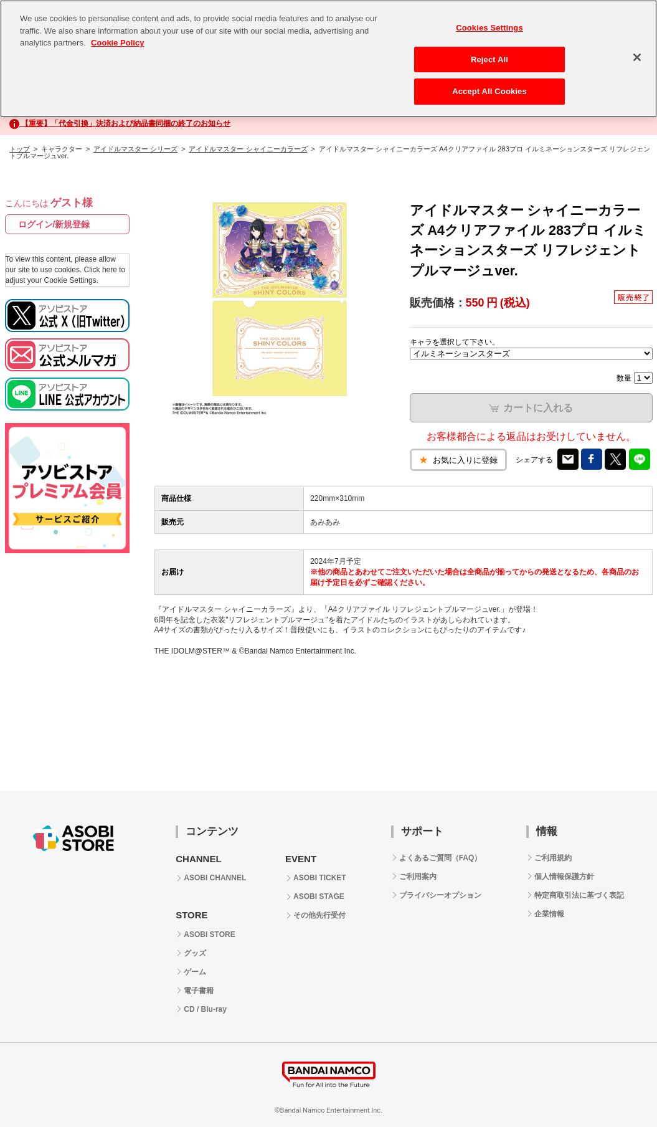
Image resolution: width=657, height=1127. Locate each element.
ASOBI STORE (209, 934)
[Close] (637, 57)
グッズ (195, 953)
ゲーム (195, 972)
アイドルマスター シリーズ (135, 149)
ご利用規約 (553, 858)
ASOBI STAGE (318, 896)
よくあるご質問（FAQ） (440, 858)
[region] (328, 58)
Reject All (489, 59)
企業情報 (549, 914)
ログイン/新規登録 (54, 224)
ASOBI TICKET (319, 877)
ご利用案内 (418, 876)
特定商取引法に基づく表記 (579, 895)
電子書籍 (199, 990)
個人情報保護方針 (564, 876)
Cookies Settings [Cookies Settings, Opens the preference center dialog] (489, 27)
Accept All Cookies (489, 91)
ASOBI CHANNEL (215, 877)
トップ (19, 149)
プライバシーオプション (440, 895)
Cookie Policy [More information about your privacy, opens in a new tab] (117, 42)
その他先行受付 (319, 915)
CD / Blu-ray (205, 1009)
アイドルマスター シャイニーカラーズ (248, 149)
